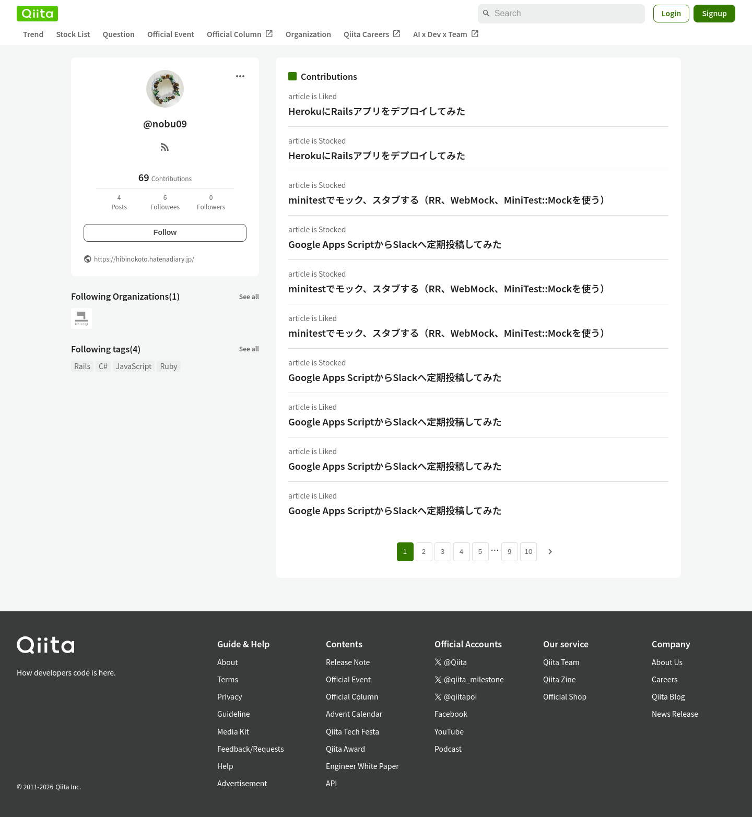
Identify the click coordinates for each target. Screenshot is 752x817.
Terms (227, 679)
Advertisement (242, 783)
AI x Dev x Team (446, 34)
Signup (714, 13)
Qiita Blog (668, 696)
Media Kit (233, 731)
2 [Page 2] (424, 551)
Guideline (233, 713)
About (227, 662)
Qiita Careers (372, 34)
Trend (33, 34)
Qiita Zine (559, 679)
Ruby (168, 366)
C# (103, 366)
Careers (664, 679)
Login (672, 13)
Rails (82, 366)
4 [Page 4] (461, 551)
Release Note (348, 662)
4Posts (119, 202)
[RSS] (165, 146)
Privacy (229, 696)
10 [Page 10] (529, 551)
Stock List (73, 34)
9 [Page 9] (509, 551)
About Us (667, 662)
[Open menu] (240, 76)
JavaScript (134, 366)
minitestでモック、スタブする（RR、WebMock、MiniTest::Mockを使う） (448, 199)
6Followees (165, 202)
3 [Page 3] (442, 551)
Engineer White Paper (362, 766)
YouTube (449, 731)
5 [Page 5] (480, 551)
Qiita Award (345, 748)
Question (119, 34)
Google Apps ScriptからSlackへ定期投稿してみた (395, 244)
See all (249, 296)
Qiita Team (561, 662)
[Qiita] (37, 13)
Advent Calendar (354, 713)
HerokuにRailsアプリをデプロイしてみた (376, 110)
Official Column (240, 34)
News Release (675, 713)
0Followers (211, 202)
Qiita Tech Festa (352, 731)
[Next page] (550, 551)
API (331, 783)
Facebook (450, 713)
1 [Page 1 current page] (405, 551)
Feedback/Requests (250, 748)
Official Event (170, 34)
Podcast (448, 748)
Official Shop (564, 696)
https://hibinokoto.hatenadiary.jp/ (144, 258)
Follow (165, 232)
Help (225, 766)
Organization (308, 34)
